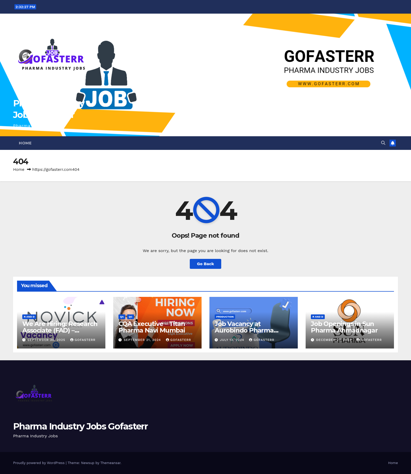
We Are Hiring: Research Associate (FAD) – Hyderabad (59, 330)
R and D (29, 316)
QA (122, 316)
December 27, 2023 (334, 340)
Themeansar (110, 463)
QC (130, 316)
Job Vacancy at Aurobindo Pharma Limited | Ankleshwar (247, 330)
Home (25, 143)
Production (225, 316)
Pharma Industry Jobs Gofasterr (80, 426)
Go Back (205, 263)
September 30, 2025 (47, 340)
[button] (383, 142)
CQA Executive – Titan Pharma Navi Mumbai (151, 327)
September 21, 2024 (143, 340)
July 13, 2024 (232, 340)
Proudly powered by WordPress (39, 463)
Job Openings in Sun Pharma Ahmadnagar (344, 327)
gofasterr (83, 340)
